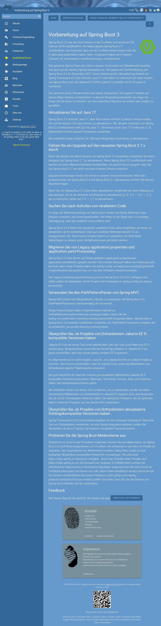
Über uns (13, 112)
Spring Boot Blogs (73, 18)
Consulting (14, 44)
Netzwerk (13, 85)
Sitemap (13, 119)
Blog (11, 78)
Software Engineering (19, 37)
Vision (12, 30)
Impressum (88, 574)
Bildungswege (16, 64)
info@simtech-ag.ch (93, 527)
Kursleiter (13, 71)
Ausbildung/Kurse (18, 57)
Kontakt (13, 99)
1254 (106, 587)
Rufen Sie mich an (105, 536)
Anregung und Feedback (126, 498)
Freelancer (14, 51)
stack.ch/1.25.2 (28, 126)
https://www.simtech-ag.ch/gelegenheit (102, 612)
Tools (11, 106)
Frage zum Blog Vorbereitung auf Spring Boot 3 (117, 18)
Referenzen (14, 92)
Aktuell (12, 23)
